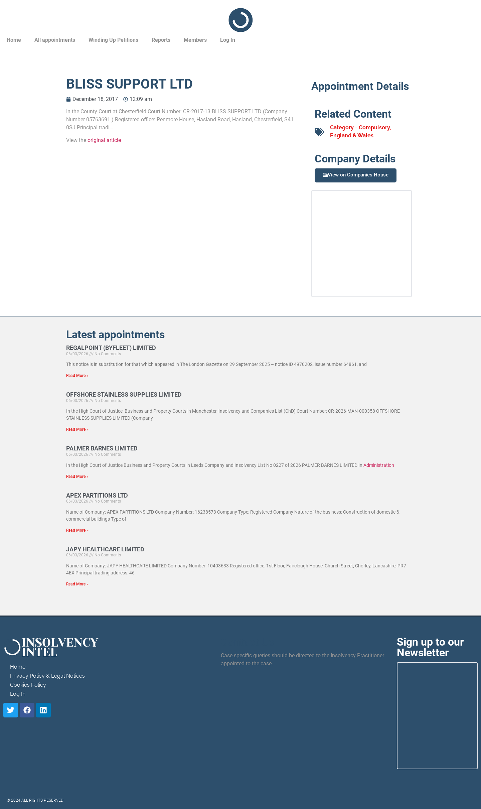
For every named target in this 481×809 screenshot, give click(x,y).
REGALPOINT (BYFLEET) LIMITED (111, 347)
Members (195, 40)
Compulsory (374, 127)
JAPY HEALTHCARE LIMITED (105, 549)
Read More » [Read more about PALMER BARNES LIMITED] (77, 476)
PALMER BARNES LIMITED (102, 448)
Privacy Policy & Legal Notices (47, 676)
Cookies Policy (28, 685)
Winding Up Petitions (113, 40)
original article (104, 140)
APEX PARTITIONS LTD (97, 495)
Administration (378, 465)
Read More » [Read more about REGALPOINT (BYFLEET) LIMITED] (77, 375)
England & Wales (351, 135)
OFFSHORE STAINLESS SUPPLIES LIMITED (124, 394)
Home (14, 40)
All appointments (54, 40)
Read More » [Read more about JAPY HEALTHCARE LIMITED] (77, 584)
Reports (161, 40)
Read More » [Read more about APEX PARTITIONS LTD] (77, 530)
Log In (227, 40)
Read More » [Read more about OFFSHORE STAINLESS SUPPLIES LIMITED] (77, 429)
